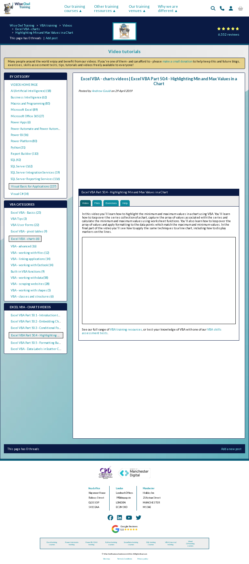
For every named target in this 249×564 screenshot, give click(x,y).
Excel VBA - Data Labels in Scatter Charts (38, 349)
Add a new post (231, 449)
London (119, 488)
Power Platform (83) (24, 141)
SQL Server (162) (22, 166)
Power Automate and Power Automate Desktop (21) (46, 128)
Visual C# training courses (190, 543)
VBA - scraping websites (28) (30, 284)
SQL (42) (16, 160)
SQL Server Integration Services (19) (35, 172)
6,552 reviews (228, 34)
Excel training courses (52, 544)
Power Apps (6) (21, 122)
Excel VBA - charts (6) (25, 239)
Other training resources (106, 8)
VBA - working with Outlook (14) (32, 265)
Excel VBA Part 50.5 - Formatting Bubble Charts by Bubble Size (53, 342)
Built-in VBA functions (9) (28, 271)
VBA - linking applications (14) (31, 259)
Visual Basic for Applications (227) (33, 186)
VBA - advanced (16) (24, 246)
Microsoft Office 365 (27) (27, 116)
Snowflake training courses (131, 544)
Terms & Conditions (124, 559)
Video (85, 203)
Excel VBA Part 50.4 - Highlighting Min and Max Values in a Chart (54, 335)
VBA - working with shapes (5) (31, 290)
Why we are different (168, 8)
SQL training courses (151, 544)
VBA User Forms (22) (25, 225)
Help (129, 203)
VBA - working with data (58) (29, 277)
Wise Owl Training (22, 25)
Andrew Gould (101, 91)
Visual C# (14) (20, 194)
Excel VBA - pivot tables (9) (29, 231)
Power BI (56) (20, 135)
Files (98, 203)
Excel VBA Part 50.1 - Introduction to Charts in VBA (45, 315)
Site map (106, 559)
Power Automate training (71, 544)
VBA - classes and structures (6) (32, 296)
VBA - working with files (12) (30, 252)
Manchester (149, 488)
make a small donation (177, 61)
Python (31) (18, 147)
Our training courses (74, 8)
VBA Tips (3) (19, 218)
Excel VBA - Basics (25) (26, 212)
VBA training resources (126, 330)
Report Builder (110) (25, 153)
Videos (67, 25)
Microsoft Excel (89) (24, 109)
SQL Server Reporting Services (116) (35, 179)
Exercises (114, 203)
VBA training (48, 25)
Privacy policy (142, 559)
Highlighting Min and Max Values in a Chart (44, 32)
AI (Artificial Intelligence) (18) (31, 91)
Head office (94, 488)
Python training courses (111, 544)
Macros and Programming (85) (30, 103)
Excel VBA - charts (27, 29)
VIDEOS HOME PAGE (24, 84)
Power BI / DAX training (92, 544)
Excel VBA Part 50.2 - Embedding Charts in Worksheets (48, 321)
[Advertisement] (158, 139)
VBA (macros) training (170, 544)
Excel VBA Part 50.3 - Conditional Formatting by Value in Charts (53, 328)
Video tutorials (124, 51)
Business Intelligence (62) (29, 97)
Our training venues (139, 8)
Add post (52, 38)
